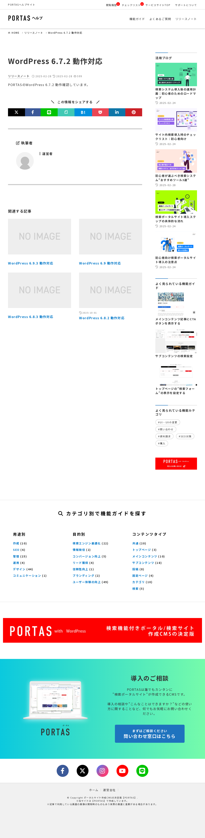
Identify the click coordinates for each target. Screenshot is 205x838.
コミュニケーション (27, 576)
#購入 (161, 443)
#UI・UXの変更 (167, 422)
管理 (16, 556)
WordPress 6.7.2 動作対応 (65, 32)
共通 (135, 543)
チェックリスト (131, 5)
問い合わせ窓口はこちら (150, 733)
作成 (16, 543)
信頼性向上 (80, 569)
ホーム (93, 790)
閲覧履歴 (111, 5)
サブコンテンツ (143, 563)
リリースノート (186, 19)
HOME (15, 32)
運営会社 (109, 790)
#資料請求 (164, 436)
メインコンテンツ (144, 556)
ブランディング (83, 576)
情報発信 (79, 550)
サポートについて (186, 5)
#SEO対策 (185, 436)
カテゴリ (138, 582)
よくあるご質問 (160, 19)
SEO (16, 550)
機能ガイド (137, 19)
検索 (135, 589)
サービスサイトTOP (158, 5)
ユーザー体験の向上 (87, 582)
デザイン (19, 569)
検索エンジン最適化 (87, 543)
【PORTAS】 (98, 800)
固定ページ (140, 576)
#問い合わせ (166, 429)
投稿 (135, 569)
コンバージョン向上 (87, 556)
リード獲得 (80, 563)
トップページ (141, 550)
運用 (16, 563)
